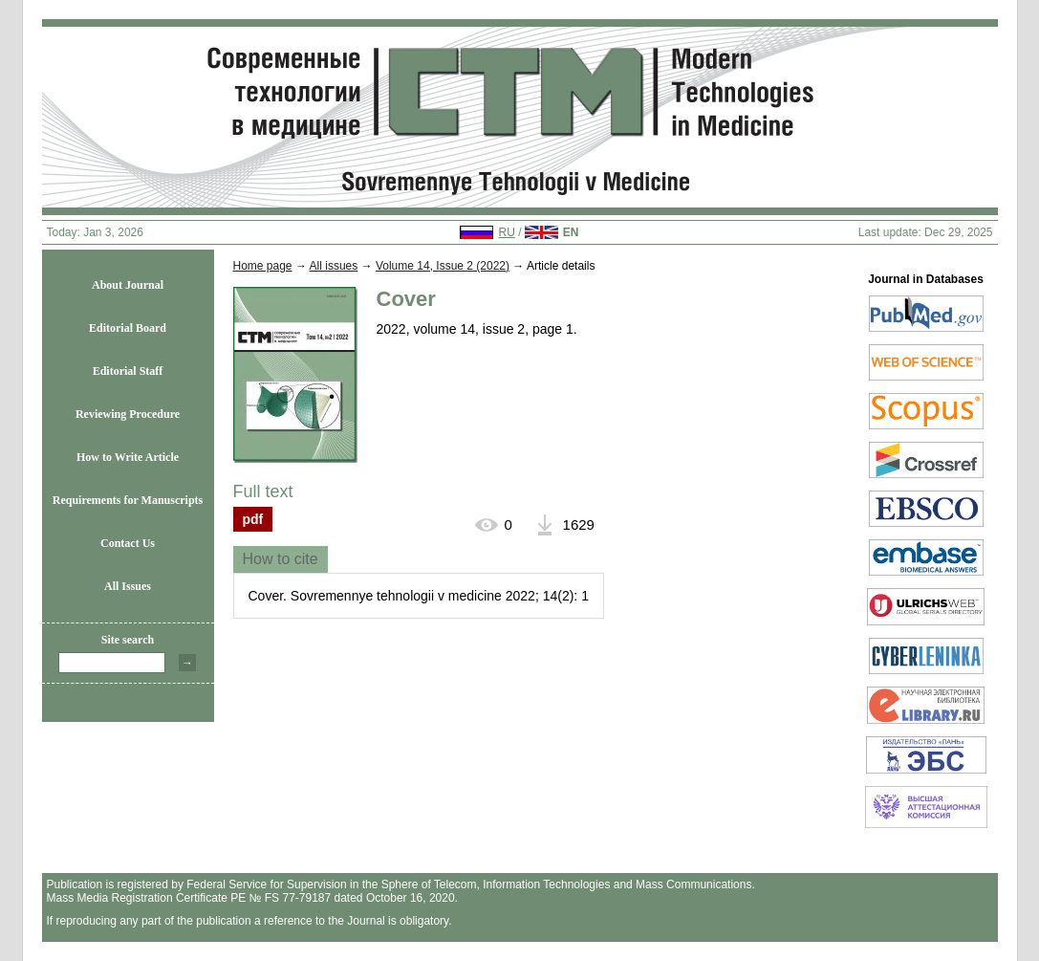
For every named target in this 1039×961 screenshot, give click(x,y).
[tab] (280, 559)
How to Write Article (127, 457)
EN (571, 232)
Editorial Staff (128, 371)
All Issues (127, 586)
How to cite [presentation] (280, 559)
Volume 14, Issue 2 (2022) (442, 266)
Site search (127, 639)
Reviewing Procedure (128, 414)
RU (506, 232)
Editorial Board (127, 328)
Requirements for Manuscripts (128, 500)
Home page (262, 266)
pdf (253, 519)
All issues (334, 266)
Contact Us (127, 543)
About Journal (127, 285)
